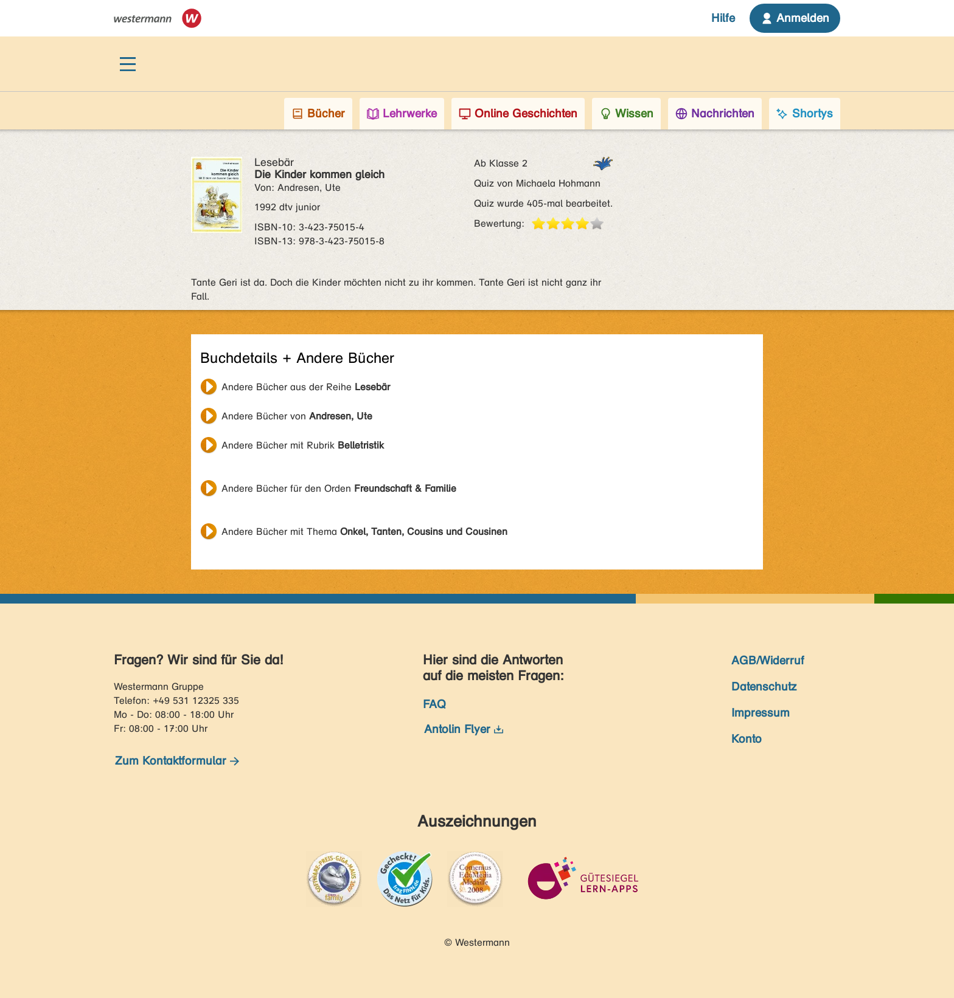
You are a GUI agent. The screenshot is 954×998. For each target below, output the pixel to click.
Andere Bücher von (296, 416)
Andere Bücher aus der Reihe (305, 387)
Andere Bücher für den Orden (338, 488)
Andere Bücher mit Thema (364, 531)
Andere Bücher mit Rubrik (302, 445)
